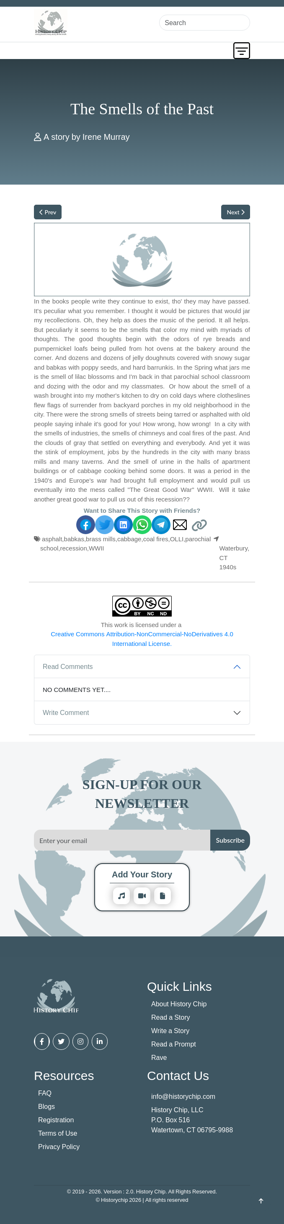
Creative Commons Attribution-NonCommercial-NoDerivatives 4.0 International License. (142, 639)
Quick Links (179, 986)
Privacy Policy (59, 1146)
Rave (159, 1057)
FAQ (45, 1093)
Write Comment (66, 712)
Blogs (46, 1106)
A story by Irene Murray (87, 137)
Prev (47, 212)
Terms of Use (57, 1133)
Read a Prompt (173, 1044)
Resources (64, 1075)
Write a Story (170, 1030)
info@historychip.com (183, 1096)
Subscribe (230, 840)
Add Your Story (142, 874)
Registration (56, 1119)
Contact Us (178, 1075)
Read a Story (170, 1017)
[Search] (204, 23)
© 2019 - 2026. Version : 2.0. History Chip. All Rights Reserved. (142, 1191)
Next (236, 212)
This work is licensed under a (142, 634)
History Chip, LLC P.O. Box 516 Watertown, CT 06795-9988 (192, 1119)
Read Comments (68, 666)
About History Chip (179, 1003)
